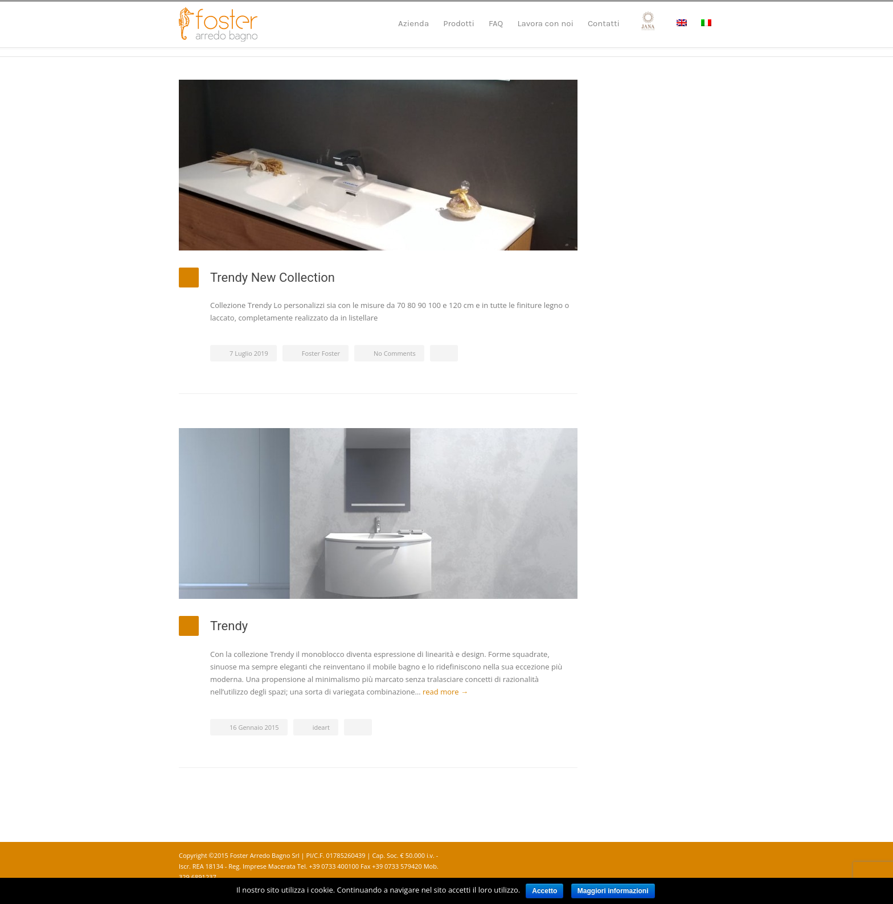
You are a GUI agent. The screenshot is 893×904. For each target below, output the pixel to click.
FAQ (496, 23)
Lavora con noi (545, 23)
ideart (321, 727)
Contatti (604, 23)
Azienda (413, 23)
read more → (445, 692)
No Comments (395, 353)
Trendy (229, 626)
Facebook (680, 856)
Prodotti (458, 23)
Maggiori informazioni (613, 891)
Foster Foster (321, 353)
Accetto (544, 891)
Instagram (702, 856)
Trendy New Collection (272, 277)
